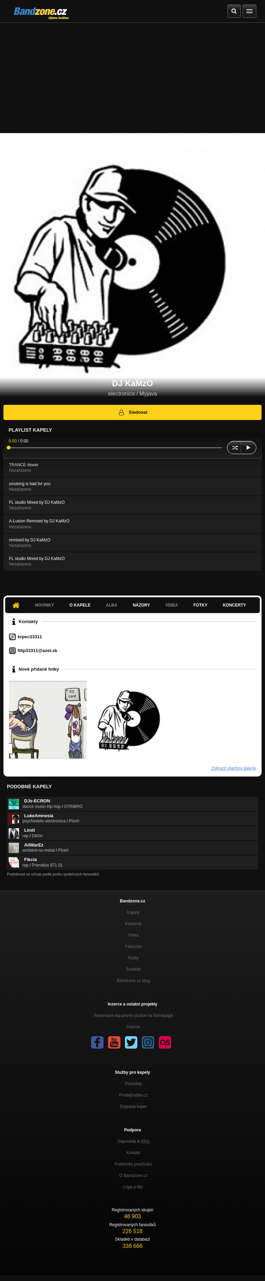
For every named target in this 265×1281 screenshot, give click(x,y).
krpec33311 (30, 636)
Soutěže (133, 969)
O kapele (79, 605)
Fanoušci (133, 946)
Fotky (200, 605)
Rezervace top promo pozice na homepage (133, 1015)
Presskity (133, 1083)
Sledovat (133, 412)
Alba (111, 605)
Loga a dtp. (133, 1186)
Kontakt (133, 1152)
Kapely (133, 912)
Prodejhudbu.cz (133, 1095)
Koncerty (234, 605)
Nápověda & (133, 1141)
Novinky (44, 605)
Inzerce (133, 1026)
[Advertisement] (132, 74)
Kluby (133, 957)
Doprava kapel (133, 1106)
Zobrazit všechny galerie (233, 768)
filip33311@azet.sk (37, 650)
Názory (141, 605)
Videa (171, 605)
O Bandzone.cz (133, 1175)
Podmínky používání (133, 1164)
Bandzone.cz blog (133, 980)
